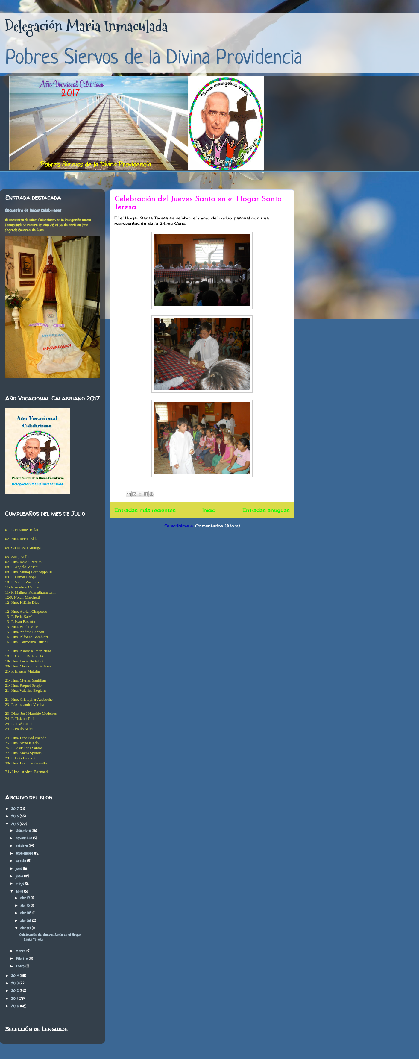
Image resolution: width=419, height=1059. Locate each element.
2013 (15, 983)
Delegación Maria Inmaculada (86, 26)
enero (20, 966)
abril (20, 891)
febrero (22, 958)
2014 (15, 975)
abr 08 (26, 912)
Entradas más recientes (145, 510)
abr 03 (26, 928)
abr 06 (26, 920)
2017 (15, 808)
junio (20, 876)
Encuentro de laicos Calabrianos (33, 210)
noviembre (24, 837)
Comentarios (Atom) (217, 525)
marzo (21, 950)
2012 (15, 990)
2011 (15, 998)
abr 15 (25, 905)
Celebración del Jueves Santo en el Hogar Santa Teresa (50, 937)
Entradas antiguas (266, 510)
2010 (15, 1005)
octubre (22, 845)
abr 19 (25, 897)
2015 (15, 823)
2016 (15, 816)
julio (19, 868)
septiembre (25, 853)
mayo (20, 883)
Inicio (209, 510)
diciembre (24, 830)
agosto (21, 860)
